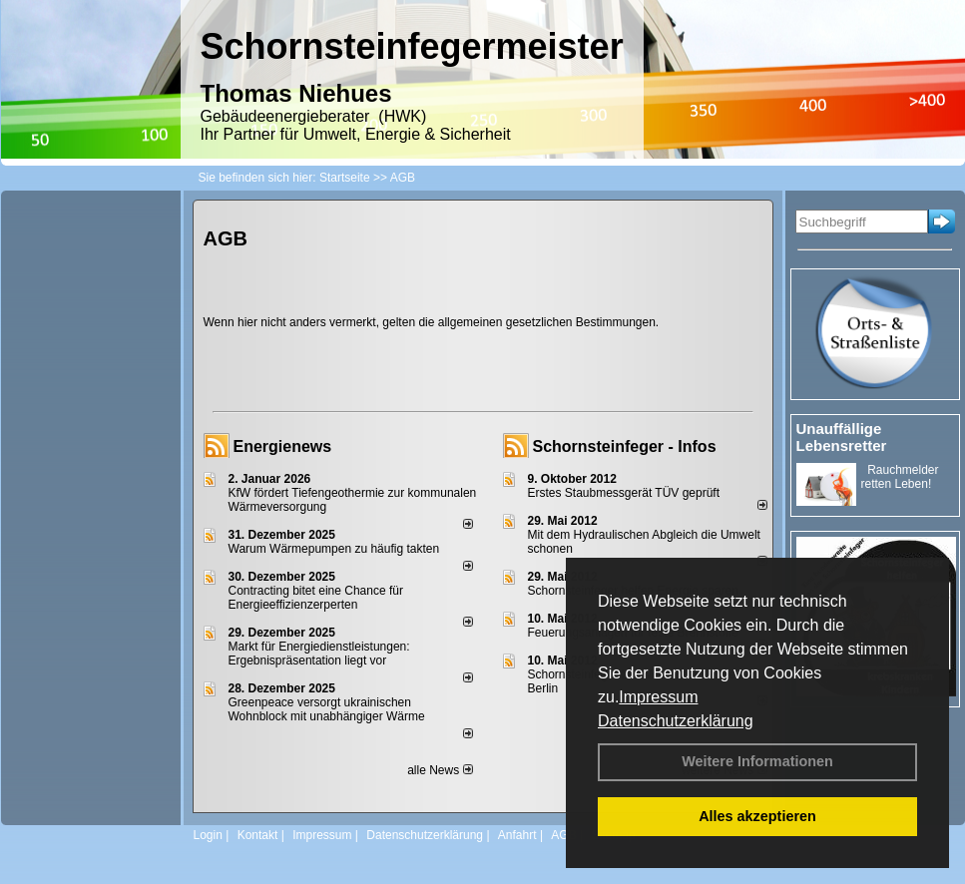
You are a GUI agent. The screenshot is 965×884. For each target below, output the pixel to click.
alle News (439, 770)
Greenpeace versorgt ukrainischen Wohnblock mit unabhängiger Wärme (327, 709)
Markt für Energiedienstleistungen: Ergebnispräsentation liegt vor (319, 653)
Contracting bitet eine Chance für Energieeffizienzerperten (316, 598)
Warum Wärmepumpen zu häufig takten (334, 549)
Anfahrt (517, 835)
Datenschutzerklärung (675, 720)
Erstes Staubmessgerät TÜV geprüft (624, 493)
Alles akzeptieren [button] (757, 816)
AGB (563, 835)
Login (208, 835)
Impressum (658, 696)
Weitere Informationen (757, 761)
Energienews (283, 446)
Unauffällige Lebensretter (841, 437)
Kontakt (258, 835)
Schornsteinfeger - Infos (625, 446)
